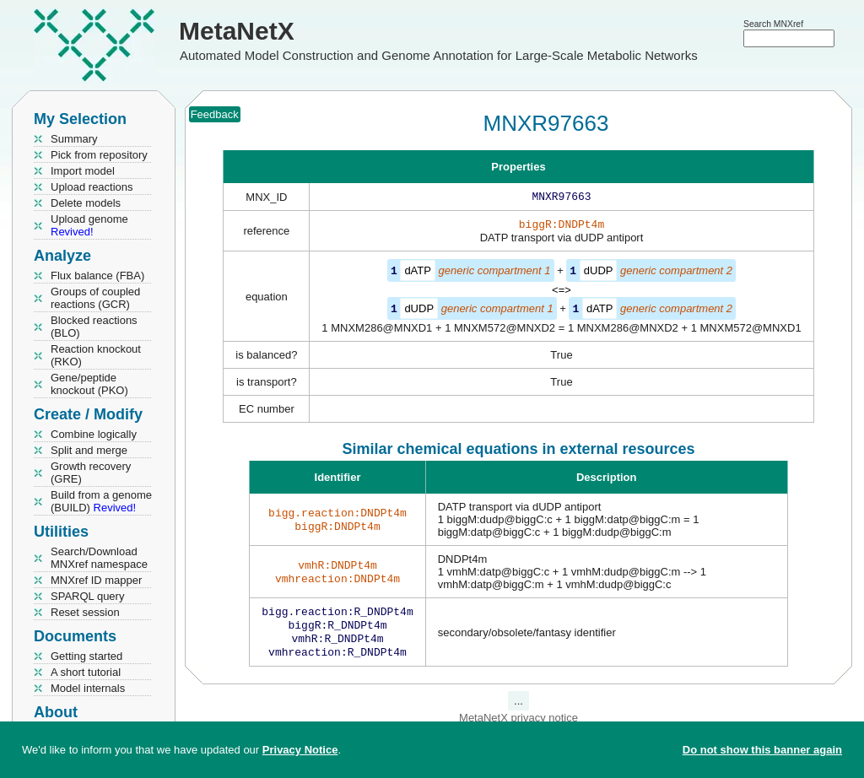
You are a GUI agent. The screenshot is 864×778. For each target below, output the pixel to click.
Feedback (215, 114)
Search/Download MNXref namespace (99, 557)
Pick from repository (99, 155)
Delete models (86, 203)
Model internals (88, 688)
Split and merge (89, 450)
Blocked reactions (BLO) (94, 326)
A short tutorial (86, 672)
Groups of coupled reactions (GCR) (95, 298)
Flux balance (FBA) (97, 275)
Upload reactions (92, 187)
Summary (74, 138)
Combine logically (94, 434)
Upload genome (89, 225)
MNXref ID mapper (96, 580)
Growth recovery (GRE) (91, 472)
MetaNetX (236, 31)
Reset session (85, 612)
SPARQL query (87, 596)
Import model (83, 171)
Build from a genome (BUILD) (101, 501)
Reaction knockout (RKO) (96, 355)
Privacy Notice (300, 749)
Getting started (86, 656)
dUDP (598, 273)
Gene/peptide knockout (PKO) (89, 384)
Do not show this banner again (762, 749)
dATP (417, 273)
